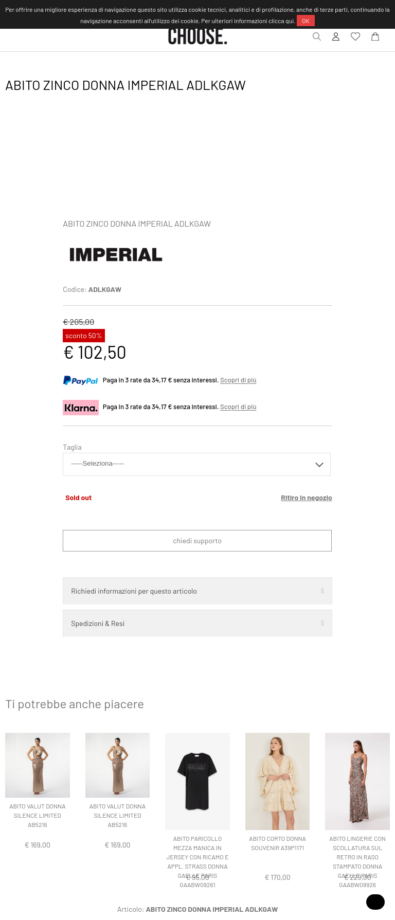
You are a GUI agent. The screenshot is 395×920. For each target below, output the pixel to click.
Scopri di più (238, 380)
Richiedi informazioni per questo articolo (134, 590)
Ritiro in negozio (306, 497)
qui (289, 20)
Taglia (72, 447)
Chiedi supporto (197, 540)
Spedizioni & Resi (97, 623)
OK (306, 20)
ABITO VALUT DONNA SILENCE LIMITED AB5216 (37, 815)
